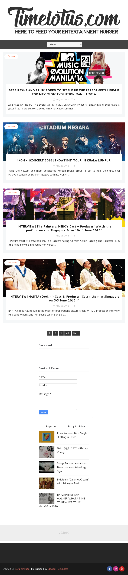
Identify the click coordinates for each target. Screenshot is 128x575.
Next (75, 333)
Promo (11, 56)
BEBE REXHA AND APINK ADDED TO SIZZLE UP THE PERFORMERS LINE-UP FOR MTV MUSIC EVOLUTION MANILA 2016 (64, 92)
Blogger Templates (58, 568)
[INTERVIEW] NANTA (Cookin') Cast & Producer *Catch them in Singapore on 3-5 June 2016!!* (64, 298)
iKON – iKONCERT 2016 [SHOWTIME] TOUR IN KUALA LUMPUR (64, 160)
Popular (51, 426)
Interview (12, 192)
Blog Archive (76, 426)
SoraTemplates (23, 568)
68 (67, 333)
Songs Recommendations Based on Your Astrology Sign (72, 467)
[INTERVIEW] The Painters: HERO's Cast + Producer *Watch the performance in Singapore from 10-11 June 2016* (64, 228)
